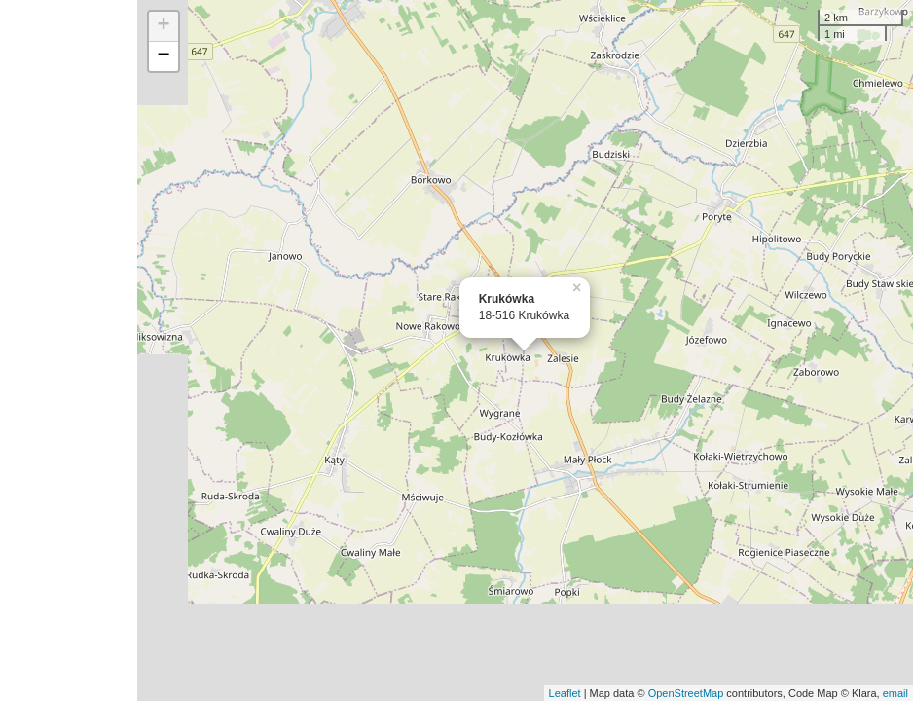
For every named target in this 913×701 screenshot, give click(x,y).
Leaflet (565, 693)
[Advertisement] (68, 350)
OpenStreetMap (686, 693)
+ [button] (164, 26)
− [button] (164, 56)
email (895, 693)
